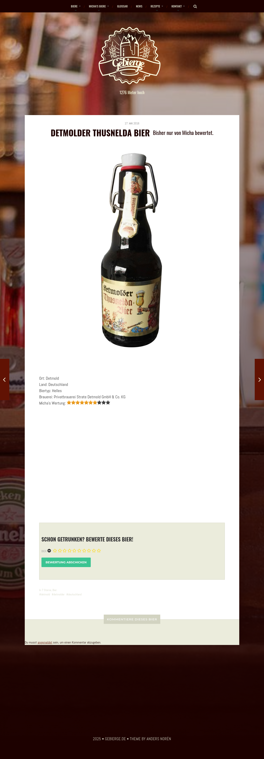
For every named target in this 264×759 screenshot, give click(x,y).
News (139, 6)
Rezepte (155, 6)
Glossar (122, 6)
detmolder (59, 594)
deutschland (74, 594)
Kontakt (176, 6)
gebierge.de (115, 738)
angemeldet (45, 642)
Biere (74, 6)
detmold (45, 594)
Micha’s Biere (97, 6)
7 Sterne (46, 590)
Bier (44, 551)
